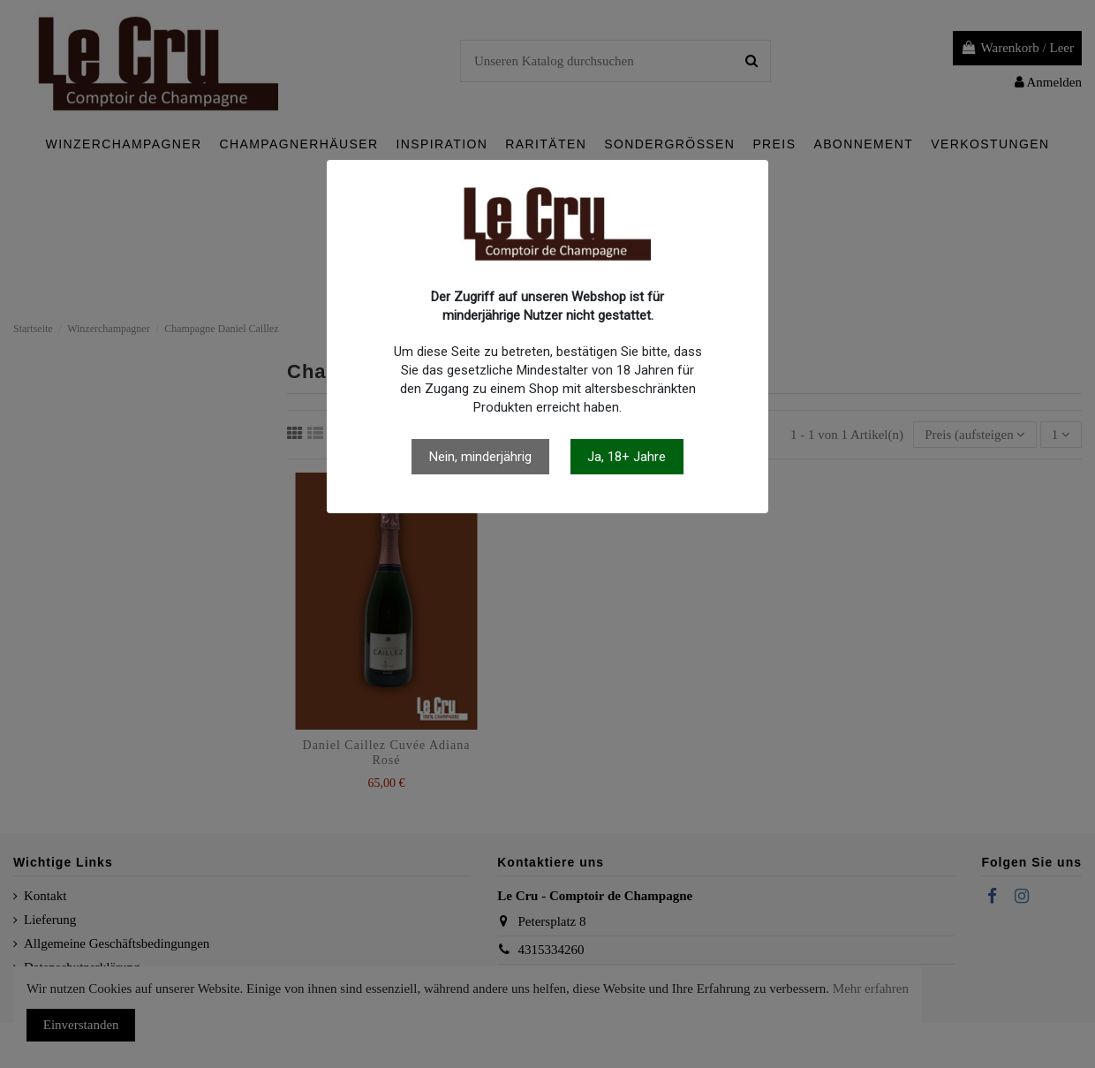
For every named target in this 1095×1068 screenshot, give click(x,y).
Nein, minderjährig (480, 457)
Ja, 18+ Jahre (626, 457)
